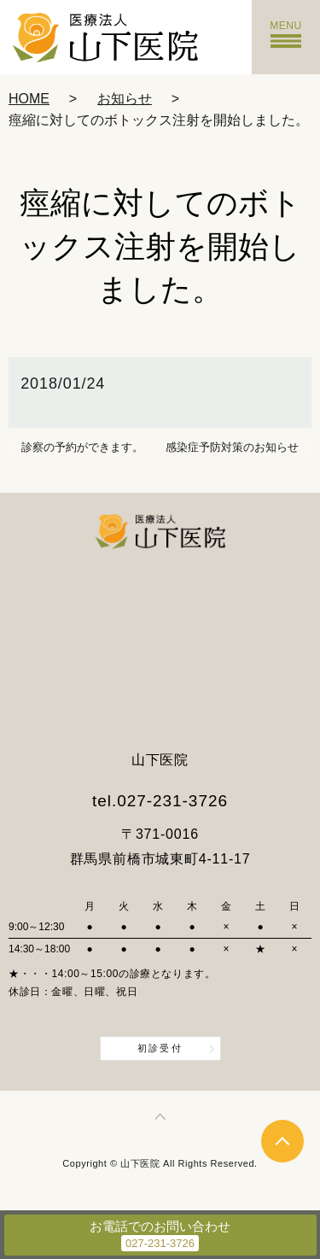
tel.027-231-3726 (160, 801)
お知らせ (124, 98)
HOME (29, 98)
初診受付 (160, 1048)
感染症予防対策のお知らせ (232, 447)
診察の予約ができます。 (82, 447)
